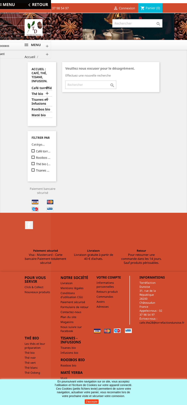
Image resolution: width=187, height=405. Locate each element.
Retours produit (107, 292)
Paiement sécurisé (73, 302)
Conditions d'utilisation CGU (72, 295)
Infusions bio (69, 353)
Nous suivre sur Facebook (71, 329)
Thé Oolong (32, 372)
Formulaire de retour (75, 307)
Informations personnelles (105, 285)
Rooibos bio (41, 109)
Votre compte (108, 277)
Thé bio (37, 94)
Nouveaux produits (37, 292)
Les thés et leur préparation (35, 346)
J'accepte (91, 401)
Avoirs (100, 302)
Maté (64, 378)
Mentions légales (72, 288)
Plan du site (68, 317)
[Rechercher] (137, 23)
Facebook (29, 225)
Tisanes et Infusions (40, 102)
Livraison (67, 283)
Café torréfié (42, 88)
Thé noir (30, 358)
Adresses (102, 306)
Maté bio (39, 115)
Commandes (104, 297)
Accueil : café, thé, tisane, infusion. (39, 75)
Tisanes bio (68, 348)
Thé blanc (31, 368)
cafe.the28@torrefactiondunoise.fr (161, 322)
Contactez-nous (71, 312)
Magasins (67, 322)
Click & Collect (34, 287)
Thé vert (30, 363)
